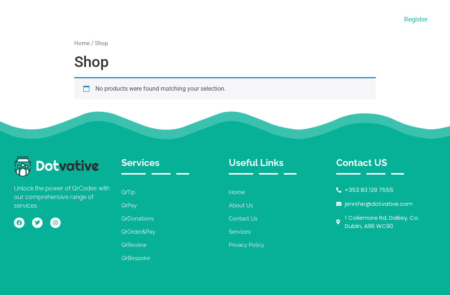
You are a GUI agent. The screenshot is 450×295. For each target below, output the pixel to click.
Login (372, 19)
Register (416, 19)
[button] (279, 19)
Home (198, 19)
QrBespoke (135, 258)
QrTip (128, 192)
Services (277, 19)
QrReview (134, 245)
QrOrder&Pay (138, 231)
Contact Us (324, 19)
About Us (235, 19)
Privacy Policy (246, 245)
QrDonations (137, 218)
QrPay (129, 205)
